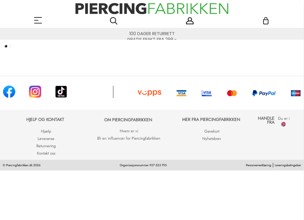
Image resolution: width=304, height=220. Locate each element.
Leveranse (46, 138)
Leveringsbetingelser (288, 165)
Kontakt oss (46, 153)
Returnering (46, 146)
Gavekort (211, 131)
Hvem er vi (129, 131)
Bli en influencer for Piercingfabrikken (128, 138)
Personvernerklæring (258, 165)
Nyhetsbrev (211, 138)
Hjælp (46, 131)
